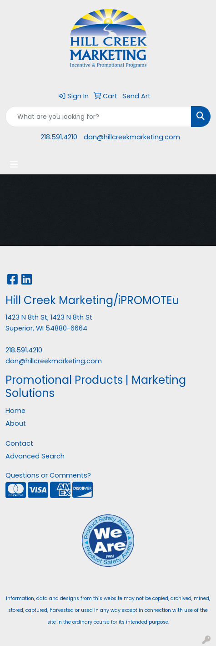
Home (15, 410)
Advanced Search (35, 456)
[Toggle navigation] (14, 164)
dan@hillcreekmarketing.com (132, 137)
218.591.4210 (58, 137)
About (15, 423)
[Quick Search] (98, 116)
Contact (19, 443)
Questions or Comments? (48, 475)
